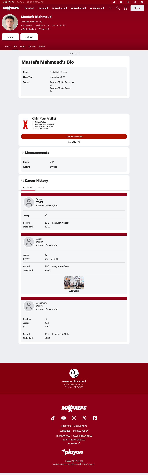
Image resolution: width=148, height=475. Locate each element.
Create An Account (74, 136)
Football (29, 8)
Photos (42, 46)
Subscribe (65, 430)
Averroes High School (74, 376)
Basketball (28, 187)
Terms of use (63, 435)
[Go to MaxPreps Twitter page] (84, 418)
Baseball (43, 8)
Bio (15, 46)
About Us (66, 425)
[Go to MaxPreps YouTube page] (63, 418)
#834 (47, 337)
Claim (10, 36)
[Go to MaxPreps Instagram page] (74, 418)
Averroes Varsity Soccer (60, 87)
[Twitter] (135, 2)
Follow (29, 36)
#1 (45, 29)
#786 (47, 270)
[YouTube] (121, 2)
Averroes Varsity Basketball (62, 82)
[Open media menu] (125, 8)
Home (7, 46)
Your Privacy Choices (74, 439)
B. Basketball (59, 8)
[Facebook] (142, 2)
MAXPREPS (9, 2)
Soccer (41, 187)
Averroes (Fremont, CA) (31, 21)
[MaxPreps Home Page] (70, 53)
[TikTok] (114, 2)
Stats (22, 46)
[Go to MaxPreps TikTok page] (53, 418)
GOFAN (20, 2)
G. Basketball (78, 8)
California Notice (82, 435)
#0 (28, 29)
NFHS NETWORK (35, 2)
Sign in (137, 8)
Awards (31, 46)
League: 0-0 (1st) (60, 222)
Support (74, 443)
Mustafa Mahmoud (36, 16)
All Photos (74, 290)
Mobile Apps (80, 425)
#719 (47, 226)
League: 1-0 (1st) (60, 334)
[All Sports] (110, 8)
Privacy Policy (80, 430)
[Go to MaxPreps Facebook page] (94, 418)
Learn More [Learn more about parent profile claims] (74, 142)
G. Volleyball (97, 8)
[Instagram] (128, 2)
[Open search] (118, 8)
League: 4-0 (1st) (60, 266)
